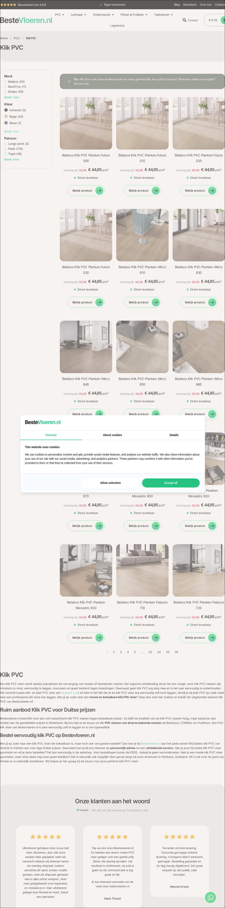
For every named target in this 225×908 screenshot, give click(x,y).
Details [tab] (174, 435)
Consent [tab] (50, 435)
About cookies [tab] (112, 435)
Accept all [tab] (170, 482)
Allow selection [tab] (110, 482)
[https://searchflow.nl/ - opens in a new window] (195, 423)
